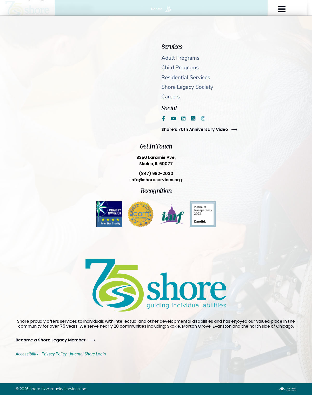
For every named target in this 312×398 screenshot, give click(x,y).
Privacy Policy (54, 354)
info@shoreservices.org (156, 180)
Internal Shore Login (88, 354)
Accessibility (27, 354)
